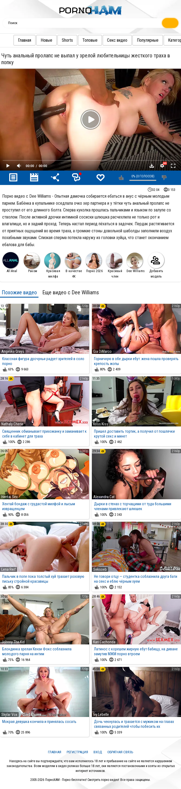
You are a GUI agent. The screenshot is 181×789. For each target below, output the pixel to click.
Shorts (56, 40)
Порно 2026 (94, 263)
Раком (32, 263)
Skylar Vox (9, 714)
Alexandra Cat (104, 497)
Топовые (79, 40)
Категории (166, 40)
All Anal (10, 262)
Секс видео (106, 40)
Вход (97, 752)
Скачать (152, 166)
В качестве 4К (73, 265)
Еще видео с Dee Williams (70, 292)
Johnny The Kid (13, 642)
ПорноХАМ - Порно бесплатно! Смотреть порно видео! (82, 780)
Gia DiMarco (102, 351)
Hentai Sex (9, 497)
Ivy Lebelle (101, 714)
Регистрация (77, 752)
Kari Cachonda (104, 642)
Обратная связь (120, 752)
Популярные (137, 40)
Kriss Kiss (100, 424)
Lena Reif (8, 569)
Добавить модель (156, 265)
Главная (13, 40)
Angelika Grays (12, 351)
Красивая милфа (52, 265)
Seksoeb (100, 569)
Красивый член (114, 265)
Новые (35, 40)
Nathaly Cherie (12, 424)
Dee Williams (136, 263)
